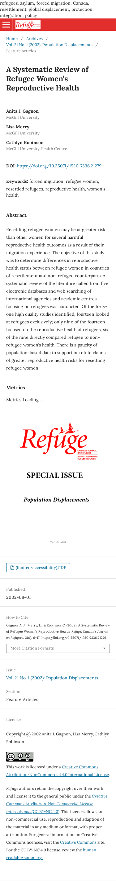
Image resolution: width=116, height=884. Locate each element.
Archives (34, 38)
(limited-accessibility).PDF (40, 567)
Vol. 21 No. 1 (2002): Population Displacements (49, 44)
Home (12, 38)
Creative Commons (78, 842)
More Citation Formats (32, 648)
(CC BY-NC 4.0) (56, 804)
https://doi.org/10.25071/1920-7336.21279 (59, 166)
